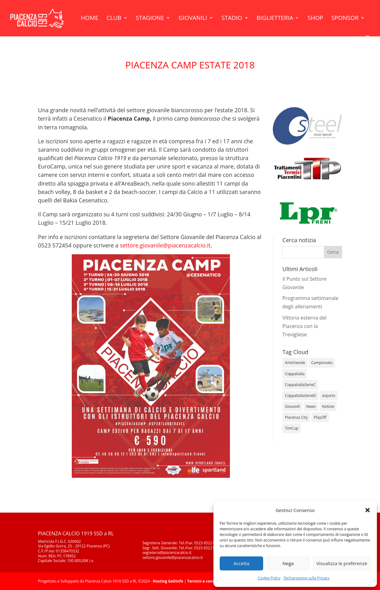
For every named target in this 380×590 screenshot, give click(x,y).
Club (114, 19)
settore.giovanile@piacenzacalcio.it (165, 245)
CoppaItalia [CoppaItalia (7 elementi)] (294, 373)
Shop (315, 19)
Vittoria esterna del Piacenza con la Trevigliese (304, 326)
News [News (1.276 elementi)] (311, 406)
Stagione (150, 19)
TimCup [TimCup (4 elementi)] (291, 428)
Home (89, 19)
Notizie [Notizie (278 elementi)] (328, 406)
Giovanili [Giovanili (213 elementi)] (292, 406)
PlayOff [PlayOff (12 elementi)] (320, 417)
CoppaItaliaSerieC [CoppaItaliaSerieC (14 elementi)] (300, 384)
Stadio (232, 19)
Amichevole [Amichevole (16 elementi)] (295, 362)
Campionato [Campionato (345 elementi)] (321, 362)
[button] (367, 510)
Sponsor (345, 19)
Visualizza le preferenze (341, 563)
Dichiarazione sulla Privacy (307, 578)
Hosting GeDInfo (168, 581)
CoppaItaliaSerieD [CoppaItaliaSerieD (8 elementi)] (300, 395)
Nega (288, 563)
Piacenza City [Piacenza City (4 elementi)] (296, 417)
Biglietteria (275, 19)
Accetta (241, 563)
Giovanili (193, 19)
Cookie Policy (269, 578)
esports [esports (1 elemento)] (328, 395)
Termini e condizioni (206, 581)
